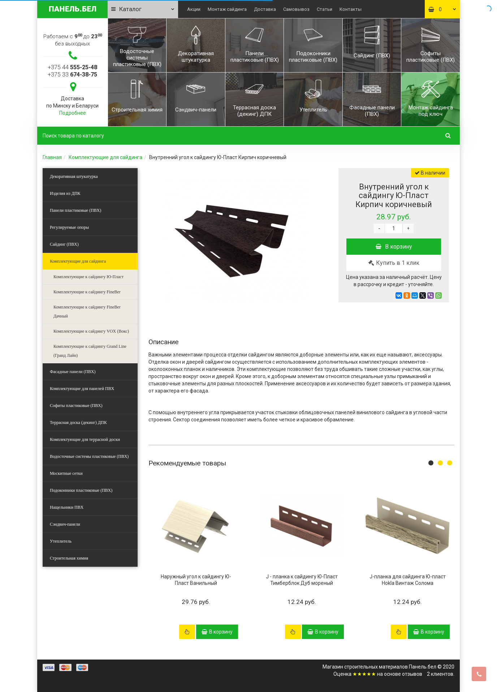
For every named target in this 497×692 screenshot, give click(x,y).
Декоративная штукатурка (74, 176)
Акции (193, 9)
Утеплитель (61, 541)
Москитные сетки (66, 473)
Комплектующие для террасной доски (85, 439)
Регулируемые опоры (69, 227)
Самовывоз (296, 9)
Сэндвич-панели (65, 524)
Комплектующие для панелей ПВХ (82, 388)
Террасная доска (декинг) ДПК (78, 422)
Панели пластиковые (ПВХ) (75, 210)
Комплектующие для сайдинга (105, 157)
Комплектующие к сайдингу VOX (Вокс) (91, 331)
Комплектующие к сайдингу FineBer (87, 291)
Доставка (265, 9)
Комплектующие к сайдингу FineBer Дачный (87, 312)
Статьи (324, 9)
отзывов (412, 674)
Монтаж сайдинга (227, 9)
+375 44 (72, 67)
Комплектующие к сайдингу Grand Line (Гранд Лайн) (89, 351)
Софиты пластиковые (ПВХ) (76, 405)
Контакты (351, 9)
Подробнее (72, 113)
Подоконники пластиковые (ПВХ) (81, 490)
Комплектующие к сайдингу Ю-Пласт (88, 276)
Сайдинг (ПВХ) (64, 244)
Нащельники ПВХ (66, 507)
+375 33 (72, 74)
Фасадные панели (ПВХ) (72, 371)
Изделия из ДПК (65, 193)
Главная (52, 157)
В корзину (394, 246)
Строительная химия (69, 558)
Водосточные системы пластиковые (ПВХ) (89, 456)
